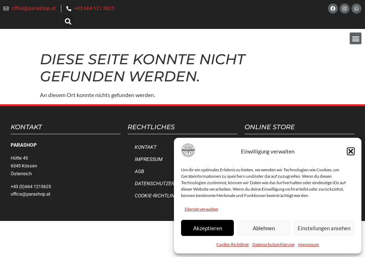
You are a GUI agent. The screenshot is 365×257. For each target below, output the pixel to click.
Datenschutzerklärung (273, 244)
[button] (350, 151)
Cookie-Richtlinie (232, 244)
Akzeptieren (207, 228)
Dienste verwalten (201, 209)
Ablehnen (264, 228)
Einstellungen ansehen (324, 228)
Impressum (308, 244)
